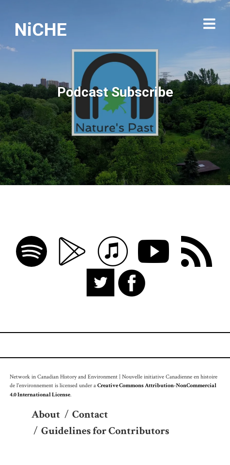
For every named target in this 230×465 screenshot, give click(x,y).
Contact (90, 414)
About (45, 414)
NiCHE (41, 29)
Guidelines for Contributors (105, 431)
